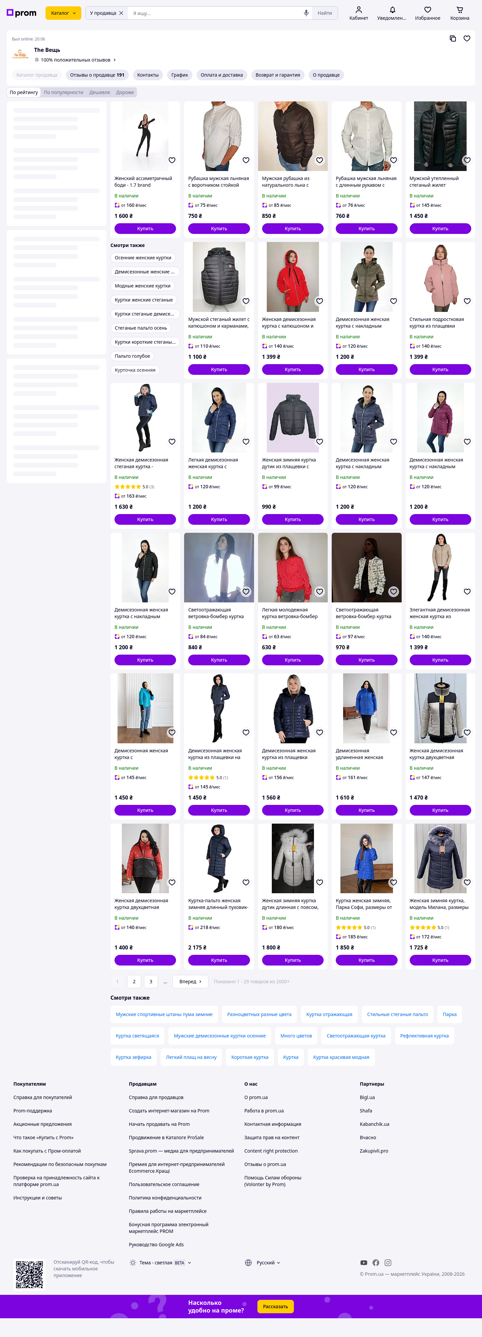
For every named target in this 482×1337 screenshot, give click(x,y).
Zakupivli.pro (374, 1169)
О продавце (326, 75)
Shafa (366, 1129)
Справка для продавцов (156, 1116)
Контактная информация (272, 1143)
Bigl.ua (367, 1116)
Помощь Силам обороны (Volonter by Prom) (273, 1199)
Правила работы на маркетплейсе (168, 1230)
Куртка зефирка (133, 1076)
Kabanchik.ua (374, 1143)
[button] (145, 228)
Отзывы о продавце (97, 75)
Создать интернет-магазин (159, 1129)
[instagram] (388, 1281)
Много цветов (296, 1054)
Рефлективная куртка (424, 1054)
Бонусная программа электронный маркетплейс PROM (169, 1246)
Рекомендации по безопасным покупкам (59, 1183)
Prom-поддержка (32, 1129)
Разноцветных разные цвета (259, 1033)
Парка (450, 1033)
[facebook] (376, 1281)
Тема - (156, 1281)
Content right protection (271, 1169)
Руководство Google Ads (156, 1263)
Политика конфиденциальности (165, 1216)
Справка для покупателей (42, 1116)
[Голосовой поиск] (306, 13)
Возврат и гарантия (278, 75)
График (179, 75)
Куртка (291, 1076)
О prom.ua (256, 1116)
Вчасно (368, 1156)
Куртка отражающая (329, 1033)
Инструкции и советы (37, 1216)
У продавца (107, 13)
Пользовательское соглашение (164, 1203)
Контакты (148, 75)
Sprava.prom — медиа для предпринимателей (181, 1169)
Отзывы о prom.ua (265, 1183)
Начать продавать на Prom (159, 1143)
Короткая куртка (249, 1076)
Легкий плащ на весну (191, 1076)
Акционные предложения (42, 1143)
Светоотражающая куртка (356, 1054)
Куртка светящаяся (137, 1054)
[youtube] (364, 1281)
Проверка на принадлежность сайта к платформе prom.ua (56, 1199)
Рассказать (275, 1325)
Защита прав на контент (272, 1156)
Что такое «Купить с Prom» (43, 1156)
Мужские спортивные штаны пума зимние (164, 1033)
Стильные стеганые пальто (397, 1033)
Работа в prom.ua (264, 1129)
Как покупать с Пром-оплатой (47, 1169)
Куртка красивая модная (341, 1076)
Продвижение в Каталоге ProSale (166, 1156)
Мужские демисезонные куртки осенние (220, 1054)
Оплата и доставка (222, 75)
